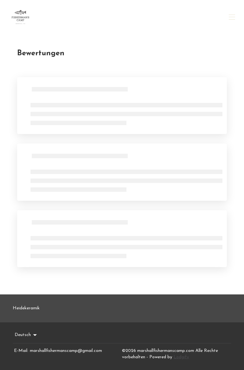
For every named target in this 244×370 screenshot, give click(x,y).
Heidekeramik (26, 308)
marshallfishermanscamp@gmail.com (66, 350)
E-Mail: (21, 350)
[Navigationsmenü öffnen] (232, 17)
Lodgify (181, 357)
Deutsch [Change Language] (26, 335)
